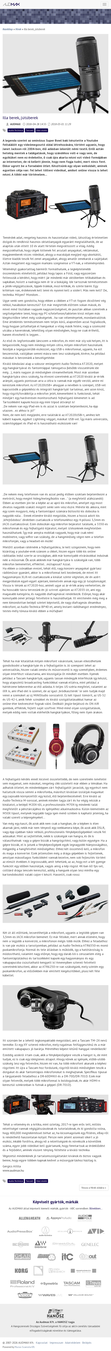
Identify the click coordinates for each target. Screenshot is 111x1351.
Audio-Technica (16, 130)
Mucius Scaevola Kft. (25, 1347)
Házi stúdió (41, 130)
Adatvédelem (72, 1342)
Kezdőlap (8, 29)
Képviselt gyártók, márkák (55, 1201)
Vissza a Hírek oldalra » (93, 1187)
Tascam (29, 130)
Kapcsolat (42, 1342)
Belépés (86, 1342)
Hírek (18, 29)
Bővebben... (95, 1208)
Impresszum (56, 1342)
